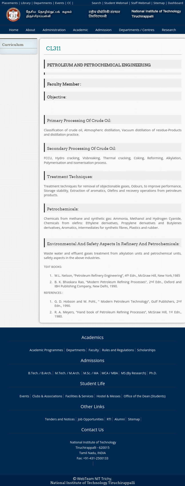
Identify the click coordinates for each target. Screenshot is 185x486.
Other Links (92, 407)
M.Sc (86, 373)
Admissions (92, 360)
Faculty (94, 350)
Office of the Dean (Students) (144, 396)
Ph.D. (153, 373)
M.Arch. (74, 373)
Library (25, 3)
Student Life (92, 383)
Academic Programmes (46, 350)
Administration (54, 29)
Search (96, 3)
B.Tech (33, 373)
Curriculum (13, 45)
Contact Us (92, 430)
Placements (10, 3)
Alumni (119, 419)
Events (59, 3)
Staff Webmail (140, 3)
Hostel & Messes (108, 396)
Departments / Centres (136, 29)
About (30, 29)
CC (69, 3)
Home (13, 29)
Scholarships (146, 350)
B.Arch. (46, 373)
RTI (109, 419)
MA (96, 373)
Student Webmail (116, 3)
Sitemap (159, 3)
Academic (80, 29)
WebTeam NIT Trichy (94, 478)
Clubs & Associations (47, 396)
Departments (43, 3)
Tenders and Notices (60, 419)
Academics (92, 337)
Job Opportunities (90, 419)
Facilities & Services (79, 396)
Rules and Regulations (118, 350)
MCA (105, 373)
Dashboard (175, 3)
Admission (103, 29)
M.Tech (60, 373)
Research (169, 29)
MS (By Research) (133, 373)
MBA (114, 373)
